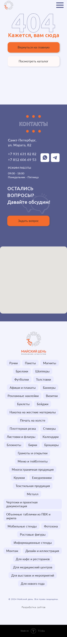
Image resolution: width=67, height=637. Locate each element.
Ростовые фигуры (33, 534)
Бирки (32, 445)
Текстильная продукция (33, 486)
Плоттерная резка (23, 428)
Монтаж (12, 551)
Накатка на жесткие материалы (33, 412)
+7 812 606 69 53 (22, 159)
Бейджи (42, 404)
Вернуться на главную (34, 47)
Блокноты (14, 445)
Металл (32, 494)
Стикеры (49, 428)
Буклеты (23, 404)
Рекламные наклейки (23, 396)
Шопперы (42, 371)
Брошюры (51, 445)
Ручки (13, 363)
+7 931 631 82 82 (22, 154)
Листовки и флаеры (21, 437)
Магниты (49, 363)
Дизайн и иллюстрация (42, 551)
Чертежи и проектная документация (22, 504)
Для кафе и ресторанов (33, 559)
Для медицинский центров (32, 567)
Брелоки (22, 371)
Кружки (19, 478)
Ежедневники (42, 478)
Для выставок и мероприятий (32, 575)
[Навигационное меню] (60, 5)
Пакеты (30, 363)
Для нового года (32, 583)
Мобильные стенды (22, 526)
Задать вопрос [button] (28, 221)
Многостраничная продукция (33, 469)
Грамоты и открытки (32, 453)
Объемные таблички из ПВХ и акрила (28, 516)
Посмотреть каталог (33, 61)
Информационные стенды (33, 543)
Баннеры (49, 387)
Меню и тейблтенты (33, 461)
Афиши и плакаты (23, 387)
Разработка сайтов (34, 607)
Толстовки (43, 379)
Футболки (21, 379)
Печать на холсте (32, 420)
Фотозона (51, 526)
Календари (51, 437)
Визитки (52, 396)
